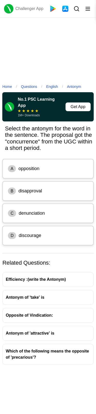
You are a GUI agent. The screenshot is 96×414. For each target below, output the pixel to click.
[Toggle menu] (88, 9)
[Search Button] (76, 9)
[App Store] (65, 9)
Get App (78, 107)
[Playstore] (53, 9)
